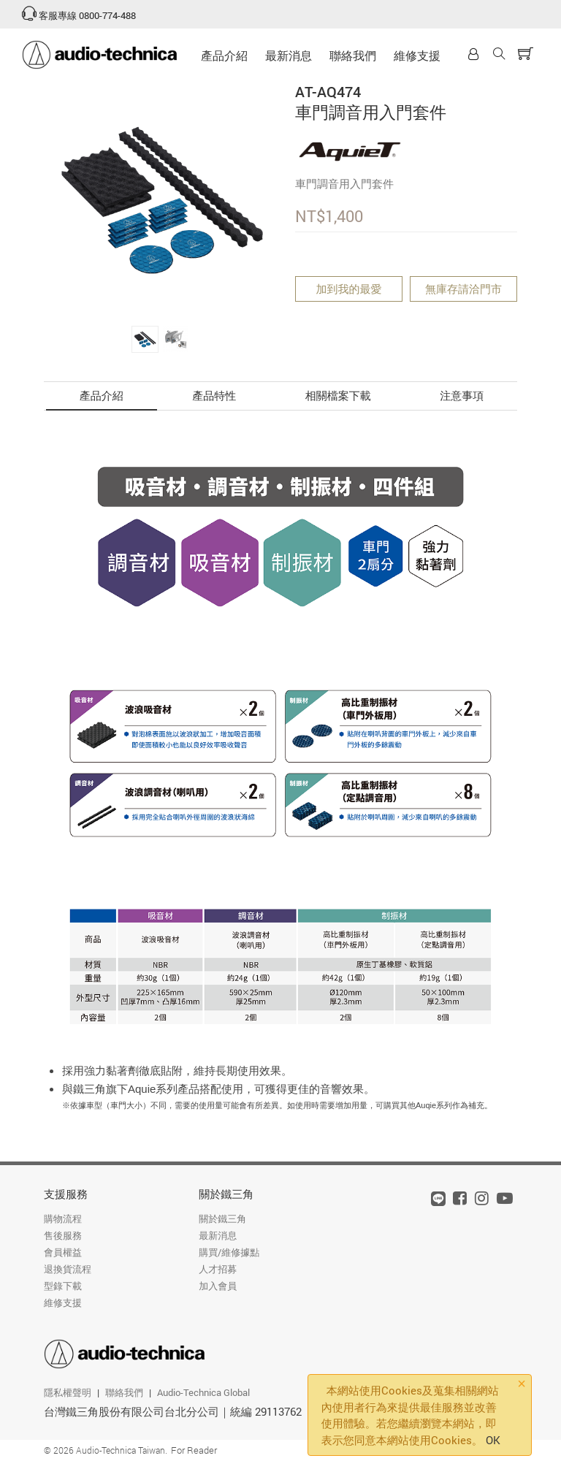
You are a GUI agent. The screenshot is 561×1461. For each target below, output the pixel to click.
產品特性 (214, 395)
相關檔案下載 (338, 395)
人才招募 (218, 1268)
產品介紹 (224, 55)
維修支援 (417, 55)
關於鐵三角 (226, 1193)
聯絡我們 (352, 55)
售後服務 (63, 1235)
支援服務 (66, 1193)
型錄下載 (63, 1285)
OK (493, 1440)
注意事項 (462, 395)
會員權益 (63, 1252)
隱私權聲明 (67, 1392)
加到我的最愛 (349, 288)
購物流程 (63, 1218)
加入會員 (218, 1285)
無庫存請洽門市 (463, 288)
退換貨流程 (67, 1268)
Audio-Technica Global (203, 1392)
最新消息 (288, 55)
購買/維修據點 (229, 1252)
